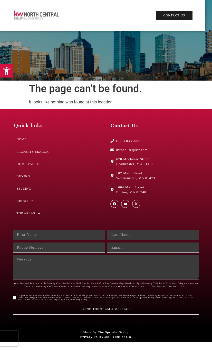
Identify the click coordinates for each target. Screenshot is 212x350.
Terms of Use (121, 345)
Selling (24, 195)
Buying (23, 183)
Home (22, 146)
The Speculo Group (113, 340)
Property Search (33, 158)
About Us (25, 207)
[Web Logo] (38, 15)
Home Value (28, 170)
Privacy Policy (40, 308)
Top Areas (29, 220)
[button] (6, 70)
